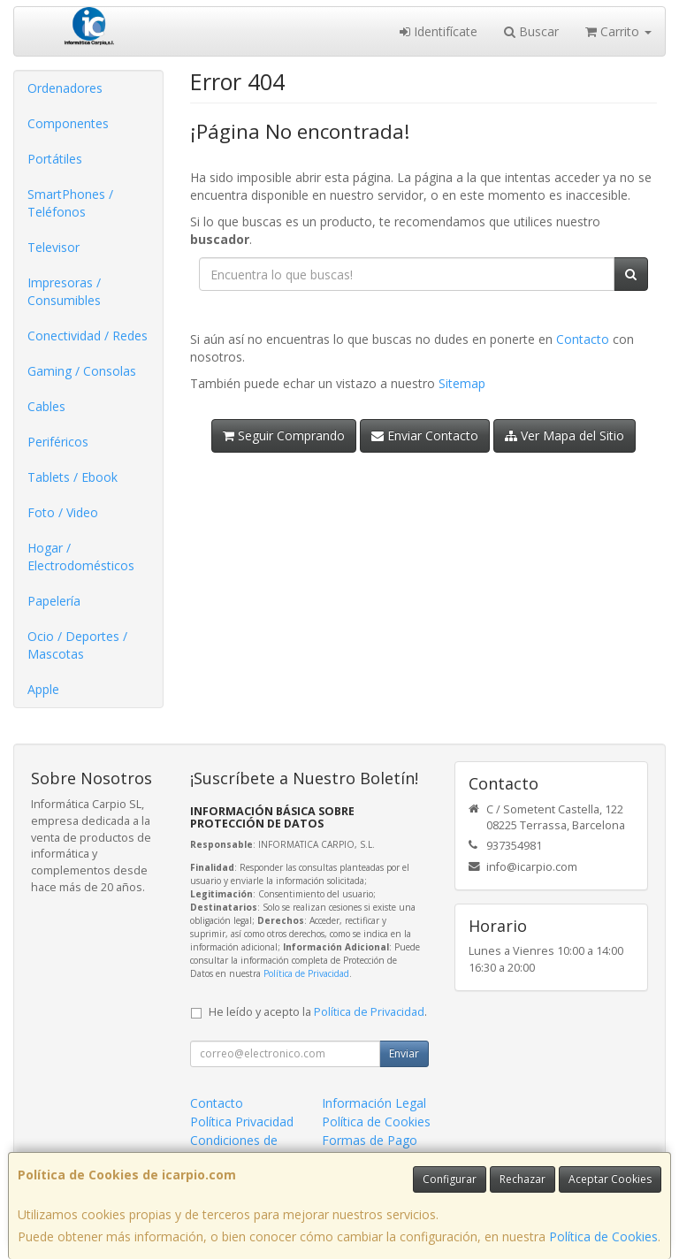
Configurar (450, 1179)
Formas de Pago (369, 1140)
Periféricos (57, 441)
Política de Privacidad (306, 973)
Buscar (531, 31)
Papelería (53, 600)
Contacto (582, 339)
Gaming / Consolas (81, 370)
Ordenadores (65, 88)
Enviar (404, 1053)
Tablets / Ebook (72, 477)
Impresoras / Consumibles (64, 291)
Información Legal (374, 1103)
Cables (46, 406)
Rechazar (522, 1179)
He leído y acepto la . (318, 1011)
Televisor (53, 247)
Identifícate (438, 31)
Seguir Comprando (284, 435)
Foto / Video (62, 512)
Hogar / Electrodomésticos (80, 556)
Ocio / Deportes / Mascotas (77, 645)
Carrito (618, 31)
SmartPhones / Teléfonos (70, 203)
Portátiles (54, 158)
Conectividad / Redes (87, 335)
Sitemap (462, 383)
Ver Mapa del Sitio (564, 435)
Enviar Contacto (424, 435)
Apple (43, 689)
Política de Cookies (603, 1236)
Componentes (68, 123)
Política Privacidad (242, 1121)
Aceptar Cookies (610, 1179)
